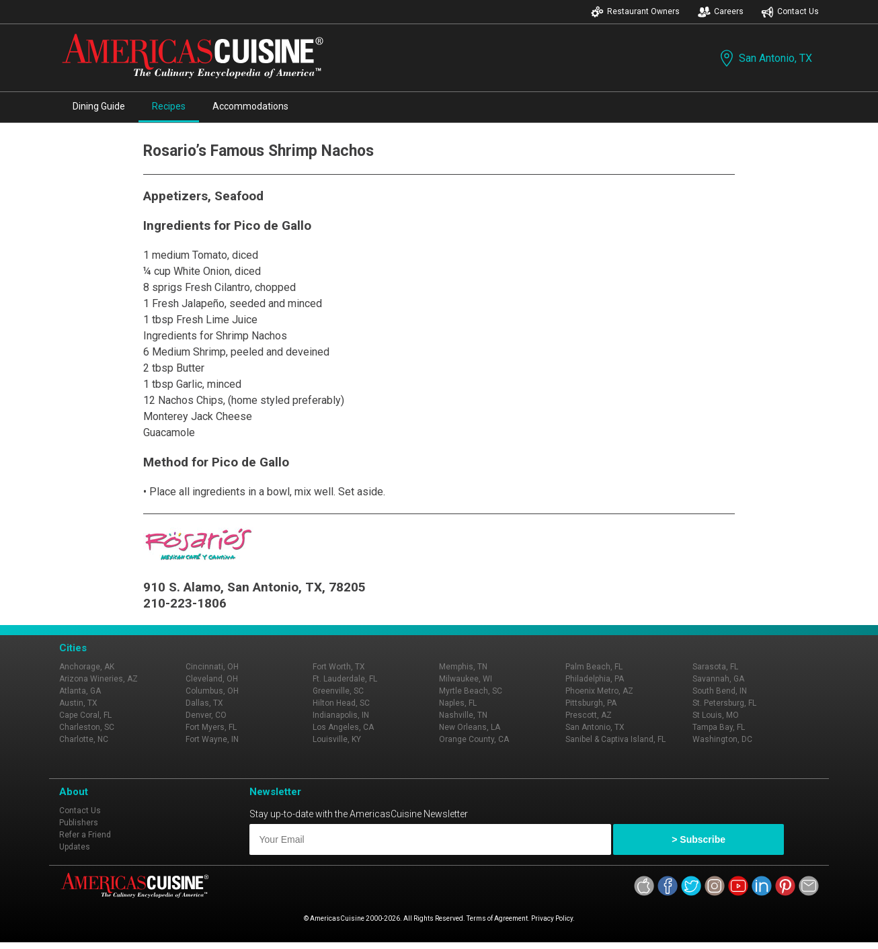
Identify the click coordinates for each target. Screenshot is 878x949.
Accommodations (250, 106)
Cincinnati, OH (212, 666)
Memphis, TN (463, 666)
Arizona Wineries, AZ (98, 679)
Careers (721, 11)
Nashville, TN (463, 715)
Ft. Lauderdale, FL (345, 679)
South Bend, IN (719, 691)
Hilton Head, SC (341, 703)
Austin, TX (78, 703)
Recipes (169, 106)
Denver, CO (206, 715)
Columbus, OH (212, 691)
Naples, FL (458, 703)
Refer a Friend (85, 834)
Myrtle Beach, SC (470, 691)
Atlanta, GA (80, 691)
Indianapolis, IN (341, 715)
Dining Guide (99, 106)
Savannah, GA (718, 679)
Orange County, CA (474, 739)
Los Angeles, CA (343, 727)
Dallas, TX (204, 703)
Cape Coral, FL (85, 715)
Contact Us (790, 11)
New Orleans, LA (469, 727)
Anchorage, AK (86, 666)
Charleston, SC (86, 727)
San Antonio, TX (764, 58)
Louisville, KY (337, 739)
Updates (74, 847)
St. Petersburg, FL (724, 703)
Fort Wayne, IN (212, 739)
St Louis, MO (715, 715)
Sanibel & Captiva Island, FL (615, 739)
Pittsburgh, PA (590, 703)
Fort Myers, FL (211, 727)
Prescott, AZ (588, 715)
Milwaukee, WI (465, 679)
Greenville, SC (338, 691)
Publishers (78, 822)
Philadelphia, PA (594, 679)
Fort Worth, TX (339, 666)
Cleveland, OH (212, 679)
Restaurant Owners (635, 11)
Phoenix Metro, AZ (599, 691)
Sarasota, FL (715, 666)
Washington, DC (722, 739)
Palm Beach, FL (594, 666)
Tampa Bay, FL (718, 727)
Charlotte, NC (83, 739)
